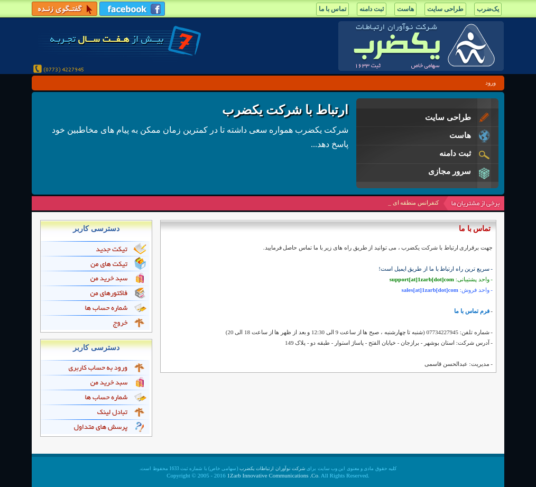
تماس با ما (332, 9)
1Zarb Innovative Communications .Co (272, 475)
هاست (405, 9)
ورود (490, 82)
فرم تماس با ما (471, 311)
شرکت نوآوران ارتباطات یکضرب (272, 468)
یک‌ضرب (488, 9)
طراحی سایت (445, 9)
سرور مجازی (449, 171)
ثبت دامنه (371, 9)
